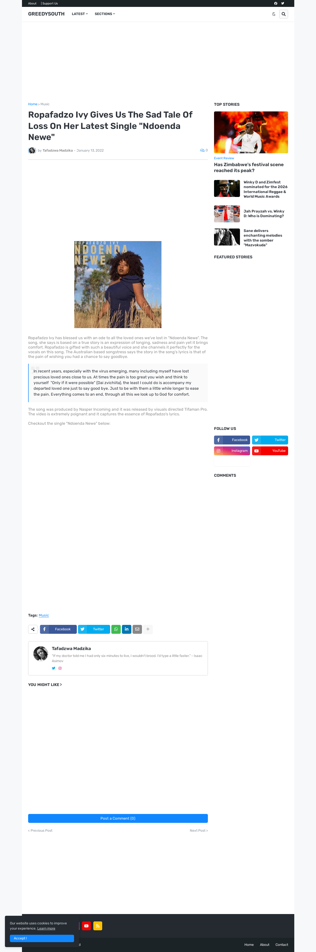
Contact (282, 945)
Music (45, 104)
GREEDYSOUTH (46, 14)
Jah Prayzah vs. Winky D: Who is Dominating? (264, 213)
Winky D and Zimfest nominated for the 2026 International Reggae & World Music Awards (266, 189)
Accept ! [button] (20, 938)
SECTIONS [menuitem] (103, 14)
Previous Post (41, 830)
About (32, 3)
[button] (273, 14)
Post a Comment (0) (117, 818)
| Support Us (49, 3)
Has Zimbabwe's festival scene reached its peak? (249, 168)
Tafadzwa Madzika (71, 648)
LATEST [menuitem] (78, 14)
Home (33, 104)
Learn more (46, 928)
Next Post (197, 830)
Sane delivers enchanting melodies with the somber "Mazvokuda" (263, 238)
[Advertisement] (158, 61)
